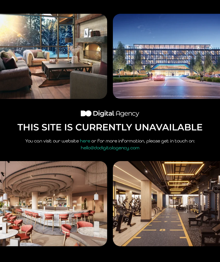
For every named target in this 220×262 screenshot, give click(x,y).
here (85, 141)
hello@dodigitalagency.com (110, 147)
